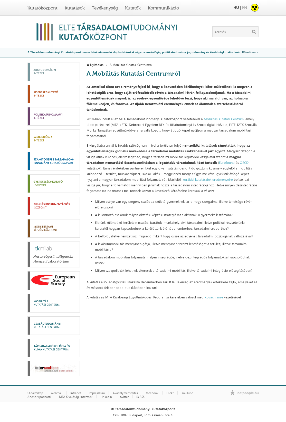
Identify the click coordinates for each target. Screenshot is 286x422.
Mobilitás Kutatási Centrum (224, 119)
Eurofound (227, 162)
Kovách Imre (214, 297)
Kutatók (133, 8)
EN (244, 7)
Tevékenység (105, 8)
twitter (124, 397)
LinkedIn (106, 397)
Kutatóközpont (42, 8)
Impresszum (97, 393)
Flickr (170, 393)
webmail (56, 393)
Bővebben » (250, 52)
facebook (152, 393)
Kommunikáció (163, 8)
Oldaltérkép (35, 393)
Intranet (75, 393)
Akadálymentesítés (125, 393)
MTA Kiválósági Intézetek (75, 397)
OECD (244, 162)
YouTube (187, 393)
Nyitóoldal (95, 65)
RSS (141, 397)
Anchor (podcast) (39, 397)
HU (236, 7)
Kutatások (75, 8)
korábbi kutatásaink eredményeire (208, 179)
